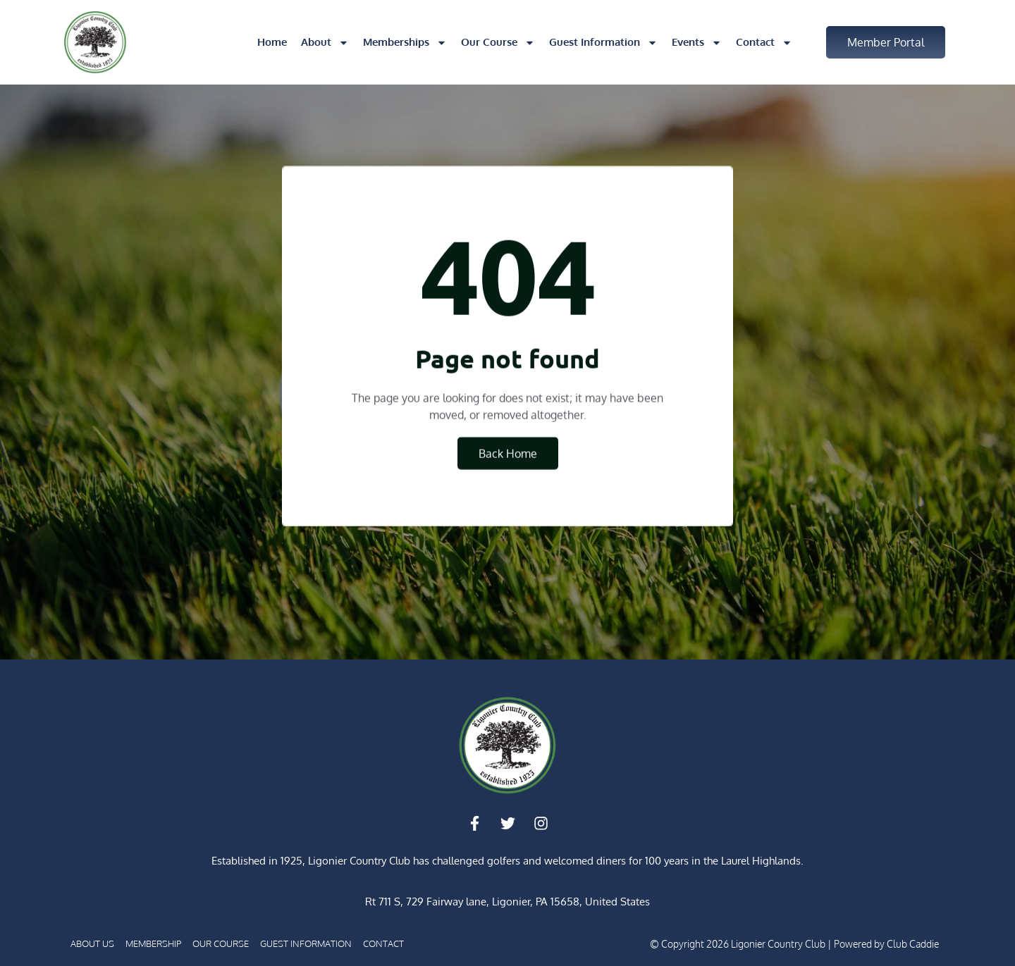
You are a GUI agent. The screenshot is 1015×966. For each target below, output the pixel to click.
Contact (764, 42)
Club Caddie (913, 944)
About (325, 42)
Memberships (405, 42)
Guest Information (603, 42)
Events (697, 42)
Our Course (498, 42)
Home (272, 42)
